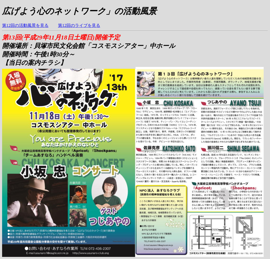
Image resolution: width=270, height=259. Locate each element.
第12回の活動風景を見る (25, 25)
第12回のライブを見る (79, 25)
